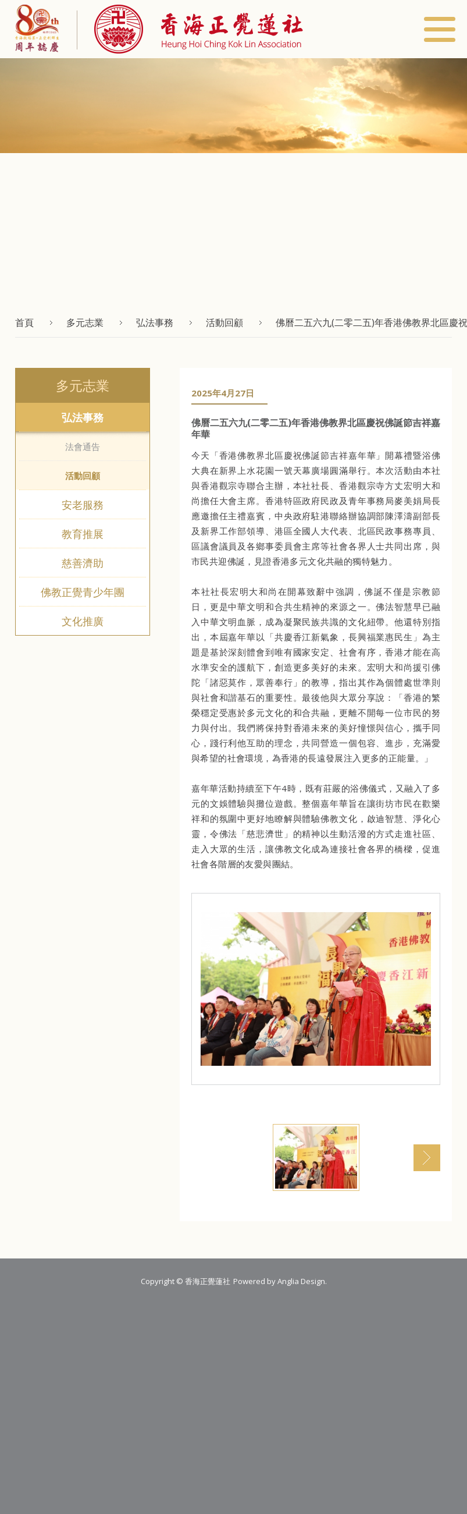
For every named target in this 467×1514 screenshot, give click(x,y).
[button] (190, 29)
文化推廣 (83, 621)
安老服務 (83, 505)
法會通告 (82, 446)
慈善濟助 (83, 563)
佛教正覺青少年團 (82, 592)
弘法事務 (83, 417)
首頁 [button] (24, 322)
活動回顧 (82, 475)
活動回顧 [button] (224, 322)
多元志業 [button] (85, 322)
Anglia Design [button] (301, 1281)
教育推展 (83, 534)
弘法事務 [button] (154, 322)
